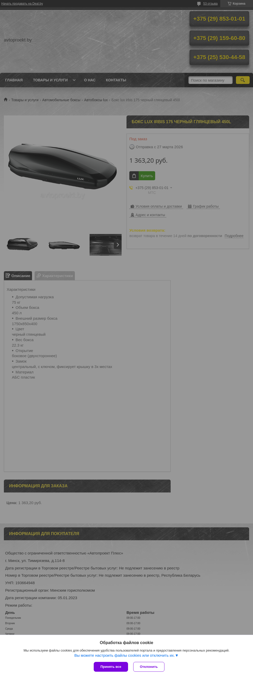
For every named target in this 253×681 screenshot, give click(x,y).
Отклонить (149, 667)
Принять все (110, 667)
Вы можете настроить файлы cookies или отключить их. (124, 655)
